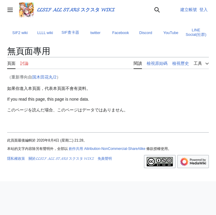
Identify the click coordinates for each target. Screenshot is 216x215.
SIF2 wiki (20, 32)
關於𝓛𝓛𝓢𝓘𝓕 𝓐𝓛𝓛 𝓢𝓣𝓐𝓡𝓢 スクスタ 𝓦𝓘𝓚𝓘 (61, 158)
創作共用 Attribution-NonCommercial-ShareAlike (107, 149)
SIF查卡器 (70, 32)
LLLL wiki (45, 32)
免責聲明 (105, 158)
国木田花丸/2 (44, 77)
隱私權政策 (16, 158)
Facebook (120, 32)
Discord (145, 32)
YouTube (170, 32)
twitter (95, 32)
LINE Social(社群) (196, 32)
